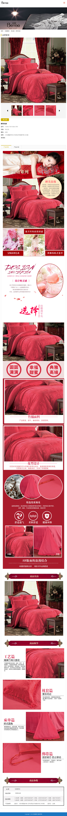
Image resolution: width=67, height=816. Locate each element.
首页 (2, 31)
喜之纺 (12, 31)
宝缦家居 (7, 31)
